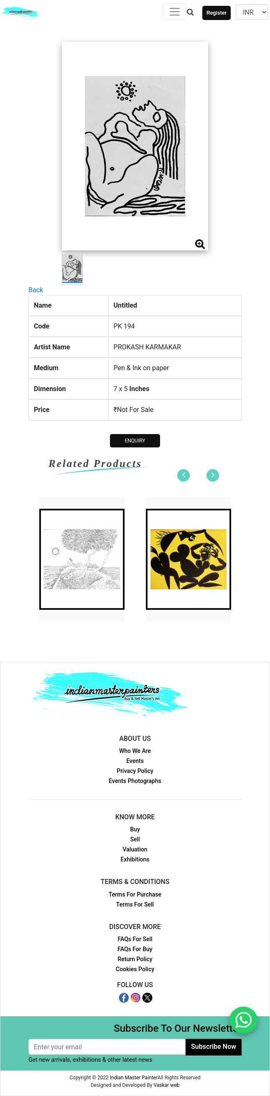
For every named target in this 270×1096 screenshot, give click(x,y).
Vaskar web (166, 1085)
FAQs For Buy (134, 949)
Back (35, 290)
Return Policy (134, 959)
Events (135, 761)
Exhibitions (135, 859)
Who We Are (135, 751)
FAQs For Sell (134, 939)
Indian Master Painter (134, 1078)
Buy (135, 829)
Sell (135, 839)
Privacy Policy (135, 771)
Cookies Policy (135, 969)
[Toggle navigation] (174, 11)
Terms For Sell (135, 904)
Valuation (134, 849)
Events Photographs (135, 781)
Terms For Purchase (135, 894)
